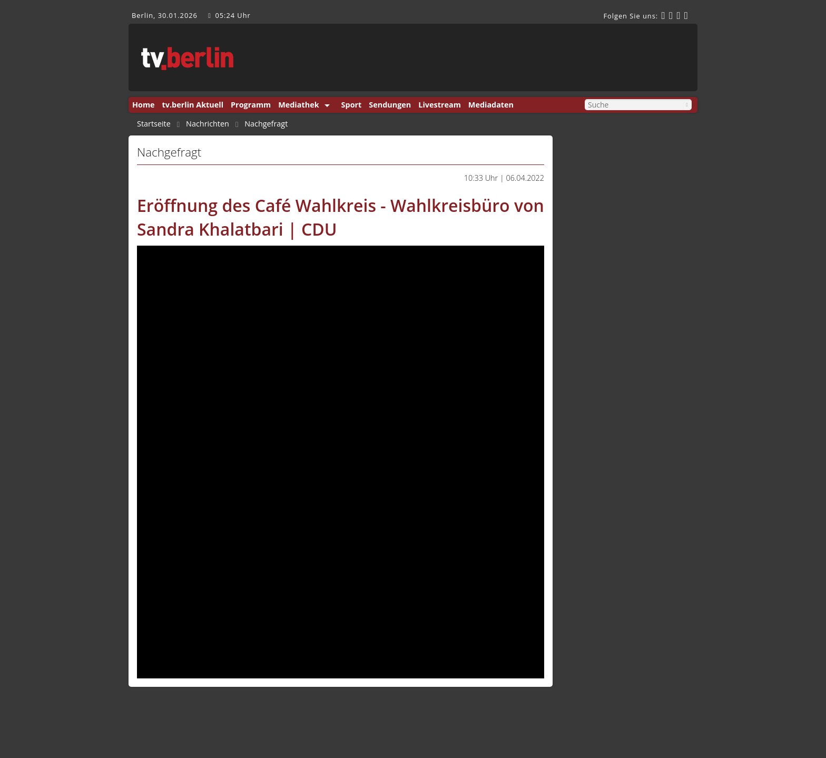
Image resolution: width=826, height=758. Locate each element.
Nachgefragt (266, 124)
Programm (251, 105)
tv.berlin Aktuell (193, 105)
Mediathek (298, 105)
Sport (351, 105)
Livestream (439, 105)
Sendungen (390, 105)
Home (143, 105)
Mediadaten (491, 105)
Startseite (154, 124)
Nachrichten (207, 124)
